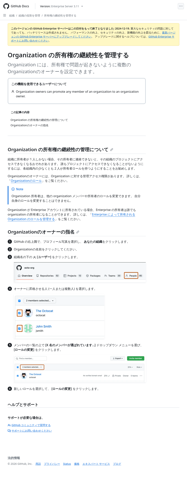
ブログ (117, 464)
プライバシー (52, 464)
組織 (12, 15)
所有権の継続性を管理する (60, 15)
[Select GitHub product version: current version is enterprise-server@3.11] (61, 6)
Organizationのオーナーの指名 (43, 232)
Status (67, 464)
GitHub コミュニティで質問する (29, 425)
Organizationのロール (26, 181)
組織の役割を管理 (29, 15)
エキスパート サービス (96, 464)
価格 (76, 464)
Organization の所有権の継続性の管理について (60, 149)
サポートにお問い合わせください (30, 430)
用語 (38, 464)
